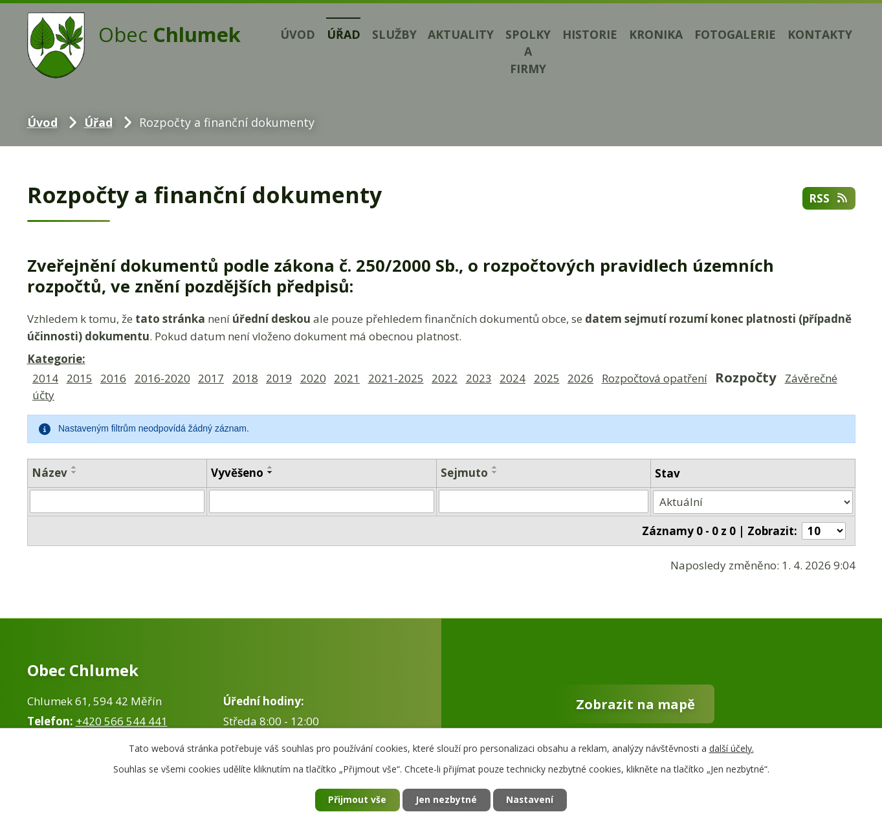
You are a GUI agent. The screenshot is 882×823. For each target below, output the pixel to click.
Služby (394, 34)
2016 (113, 378)
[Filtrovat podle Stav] (753, 501)
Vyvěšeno (237, 472)
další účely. (731, 747)
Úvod (297, 34)
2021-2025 (396, 378)
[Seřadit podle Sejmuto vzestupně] (495, 467)
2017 (211, 378)
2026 (580, 378)
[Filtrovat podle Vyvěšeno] (322, 501)
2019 (279, 378)
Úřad (343, 34)
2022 (445, 378)
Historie (589, 34)
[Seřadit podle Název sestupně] (74, 472)
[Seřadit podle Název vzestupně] (74, 467)
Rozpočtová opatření (654, 378)
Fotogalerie (735, 34)
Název (49, 472)
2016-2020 (162, 378)
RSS (829, 198)
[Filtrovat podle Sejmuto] (543, 501)
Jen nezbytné (446, 800)
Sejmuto (464, 472)
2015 (80, 378)
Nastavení (531, 800)
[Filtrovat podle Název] (117, 501)
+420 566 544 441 (122, 719)
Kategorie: (56, 358)
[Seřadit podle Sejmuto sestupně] (495, 472)
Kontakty (820, 34)
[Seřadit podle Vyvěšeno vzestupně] (270, 467)
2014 (45, 378)
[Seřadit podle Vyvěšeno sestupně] (270, 472)
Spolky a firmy (528, 52)
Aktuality (461, 34)
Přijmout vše (356, 800)
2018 (245, 378)
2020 (313, 378)
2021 (347, 378)
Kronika (656, 34)
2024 (512, 378)
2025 (547, 378)
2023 (479, 378)
